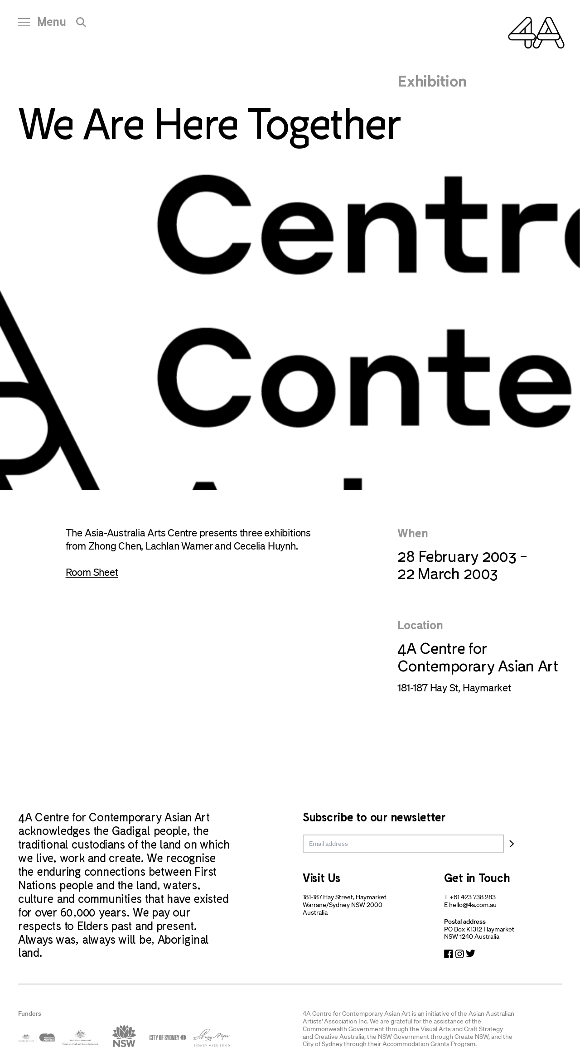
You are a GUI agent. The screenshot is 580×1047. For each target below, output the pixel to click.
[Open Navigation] (42, 25)
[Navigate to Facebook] (448, 954)
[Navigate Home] (536, 32)
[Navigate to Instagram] (459, 954)
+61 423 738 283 (473, 897)
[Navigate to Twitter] (470, 954)
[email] (403, 844)
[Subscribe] (511, 844)
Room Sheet (92, 572)
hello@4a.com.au (473, 905)
